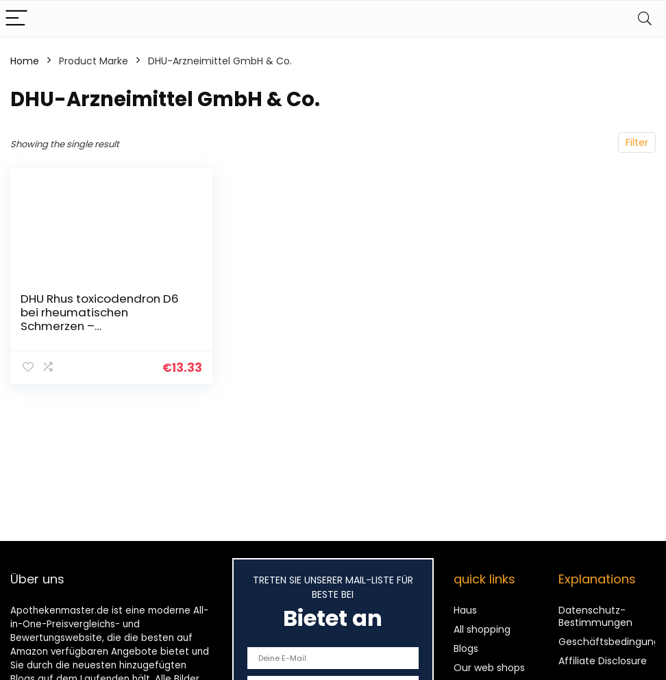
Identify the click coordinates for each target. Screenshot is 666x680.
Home (24, 61)
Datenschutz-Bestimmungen (595, 616)
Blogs (466, 648)
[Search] (644, 19)
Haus (465, 610)
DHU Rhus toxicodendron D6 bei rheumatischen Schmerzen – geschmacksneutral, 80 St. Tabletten (100, 326)
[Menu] (16, 19)
